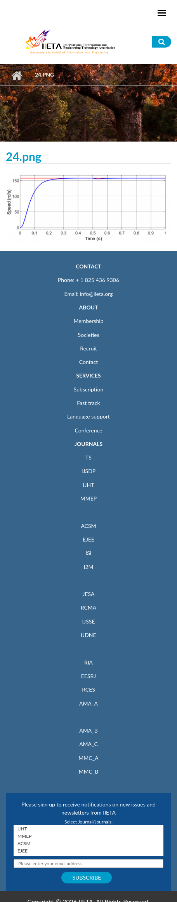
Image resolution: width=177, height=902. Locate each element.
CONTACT (88, 266)
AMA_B (88, 730)
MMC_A (88, 758)
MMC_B (89, 771)
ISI (88, 553)
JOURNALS (88, 444)
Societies (88, 334)
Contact (88, 362)
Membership (88, 321)
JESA (89, 594)
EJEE (88, 539)
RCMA (89, 607)
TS (88, 457)
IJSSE (88, 621)
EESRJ (88, 676)
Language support (88, 416)
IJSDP (88, 471)
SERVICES (88, 375)
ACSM (88, 526)
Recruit (88, 348)
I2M (88, 567)
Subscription (88, 389)
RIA (88, 662)
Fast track (88, 403)
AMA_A (88, 703)
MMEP (88, 498)
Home (16, 75)
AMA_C (88, 744)
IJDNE (88, 635)
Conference (88, 430)
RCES (88, 689)
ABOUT (88, 307)
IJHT (88, 485)
